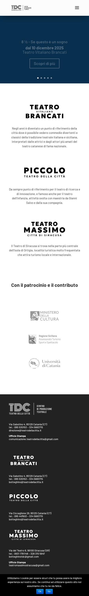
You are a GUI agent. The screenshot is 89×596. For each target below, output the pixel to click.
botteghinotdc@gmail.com (24, 556)
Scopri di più (44, 65)
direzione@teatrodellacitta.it (25, 430)
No (49, 591)
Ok (39, 591)
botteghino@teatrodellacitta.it (26, 482)
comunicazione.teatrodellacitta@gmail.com (33, 439)
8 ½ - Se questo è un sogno (44, 43)
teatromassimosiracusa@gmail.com (29, 565)
